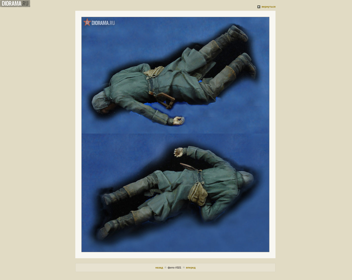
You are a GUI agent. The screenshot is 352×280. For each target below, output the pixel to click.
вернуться (268, 6)
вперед (191, 267)
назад (159, 267)
